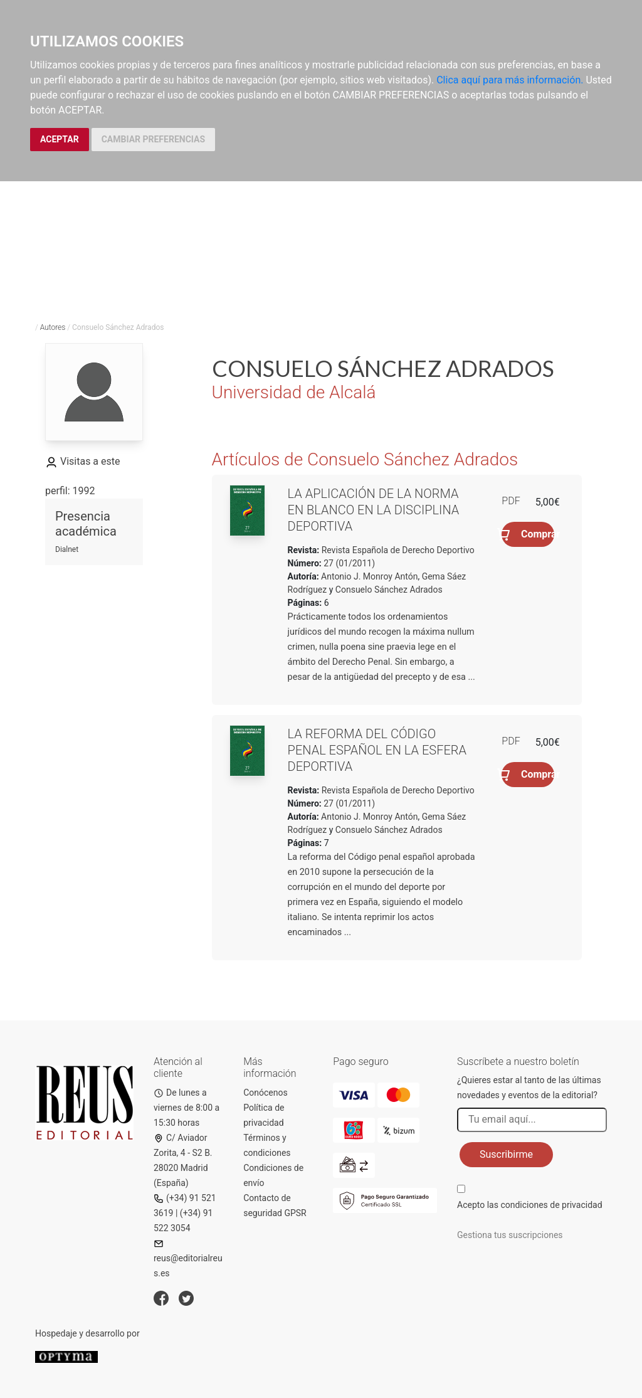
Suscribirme (506, 1154)
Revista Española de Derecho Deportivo (397, 550)
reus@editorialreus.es (188, 1258)
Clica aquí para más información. (509, 80)
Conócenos (265, 1093)
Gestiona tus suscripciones (510, 1235)
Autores (53, 327)
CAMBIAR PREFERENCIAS (153, 139)
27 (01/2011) (348, 563)
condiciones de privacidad (551, 1205)
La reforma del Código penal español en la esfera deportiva (377, 750)
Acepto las (530, 1205)
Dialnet (66, 549)
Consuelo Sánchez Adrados (389, 590)
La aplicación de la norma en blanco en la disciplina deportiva (374, 510)
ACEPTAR (59, 139)
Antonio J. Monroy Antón (369, 576)
